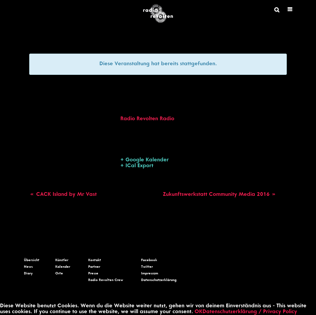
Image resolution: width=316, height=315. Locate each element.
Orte (59, 273)
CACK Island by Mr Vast (63, 194)
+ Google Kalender (144, 160)
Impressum (149, 273)
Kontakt (94, 260)
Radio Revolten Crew (105, 280)
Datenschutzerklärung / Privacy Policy (250, 312)
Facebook (149, 260)
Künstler (61, 260)
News (28, 267)
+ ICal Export (136, 166)
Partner (94, 267)
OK (199, 312)
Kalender (62, 267)
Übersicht (31, 260)
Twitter (147, 267)
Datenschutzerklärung (158, 280)
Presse (93, 273)
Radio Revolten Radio (147, 119)
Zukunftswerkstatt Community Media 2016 (219, 194)
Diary (28, 273)
